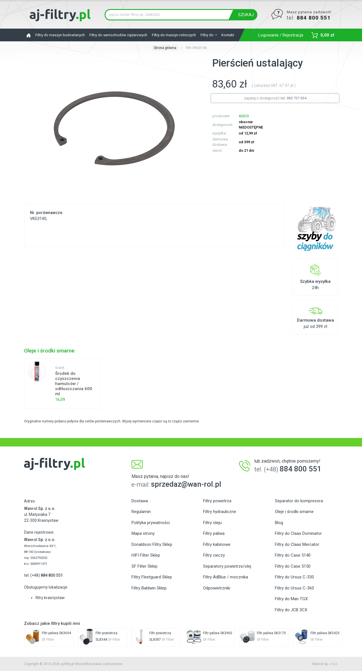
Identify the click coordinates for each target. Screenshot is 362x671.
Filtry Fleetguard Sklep (152, 577)
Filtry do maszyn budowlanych (60, 35)
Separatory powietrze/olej (227, 566)
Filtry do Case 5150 (293, 566)
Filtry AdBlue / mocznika (225, 577)
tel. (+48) (43, 575)
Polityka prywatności (151, 522)
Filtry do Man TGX (291, 598)
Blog (279, 522)
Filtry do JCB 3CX (291, 609)
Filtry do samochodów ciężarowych (118, 35)
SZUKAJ (246, 14)
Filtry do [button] (207, 35)
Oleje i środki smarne (294, 511)
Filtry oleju (212, 522)
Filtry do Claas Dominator (298, 533)
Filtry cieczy (214, 555)
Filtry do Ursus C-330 (294, 577)
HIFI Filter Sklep (146, 555)
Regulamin (141, 511)
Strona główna (165, 48)
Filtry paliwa (214, 533)
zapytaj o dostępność (275, 98)
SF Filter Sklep (145, 566)
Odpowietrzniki (216, 588)
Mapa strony (143, 533)
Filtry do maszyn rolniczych (174, 35)
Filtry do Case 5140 (293, 555)
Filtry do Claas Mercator (297, 544)
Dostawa (140, 500)
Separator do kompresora (299, 500)
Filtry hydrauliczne (219, 511)
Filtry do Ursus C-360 (294, 588)
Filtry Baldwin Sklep (149, 588)
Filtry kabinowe (216, 544)
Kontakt (227, 35)
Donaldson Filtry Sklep (152, 544)
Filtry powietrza (217, 500)
